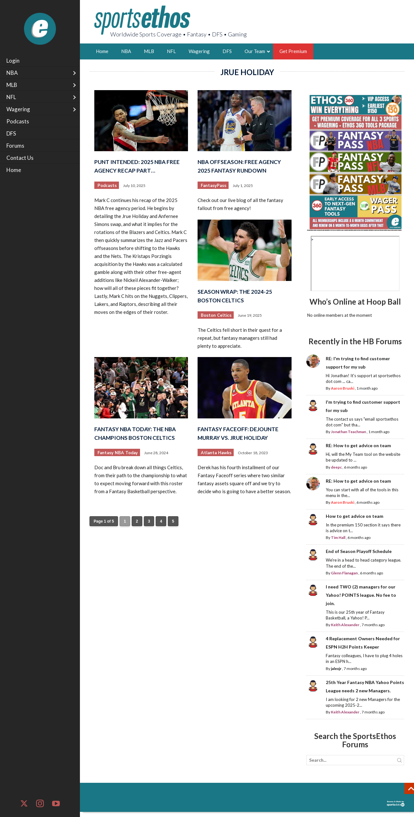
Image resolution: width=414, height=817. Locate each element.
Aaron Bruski (342, 388)
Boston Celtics (216, 315)
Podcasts (107, 186)
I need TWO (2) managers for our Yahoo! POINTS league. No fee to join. (361, 595)
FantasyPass (213, 186)
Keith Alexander (345, 624)
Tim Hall (338, 537)
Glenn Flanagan (344, 573)
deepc (336, 467)
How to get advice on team (354, 516)
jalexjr (336, 668)
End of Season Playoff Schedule (359, 551)
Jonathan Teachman (348, 431)
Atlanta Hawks (216, 453)
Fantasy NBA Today (118, 453)
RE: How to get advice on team (358, 445)
